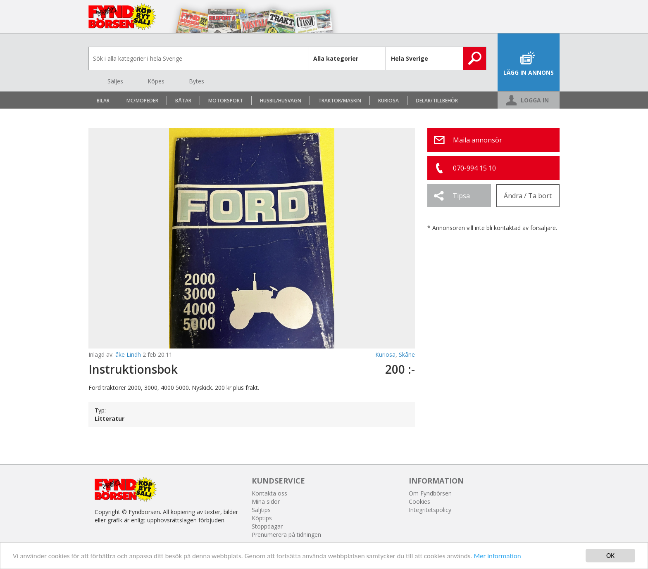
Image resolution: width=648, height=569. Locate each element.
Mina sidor (266, 501)
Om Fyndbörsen (430, 493)
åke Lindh (128, 354)
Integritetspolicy (430, 510)
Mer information (497, 556)
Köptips (262, 518)
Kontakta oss (269, 493)
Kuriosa (385, 354)
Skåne (407, 354)
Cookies (419, 501)
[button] (459, 195)
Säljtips (261, 510)
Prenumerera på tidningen (286, 534)
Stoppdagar (267, 526)
